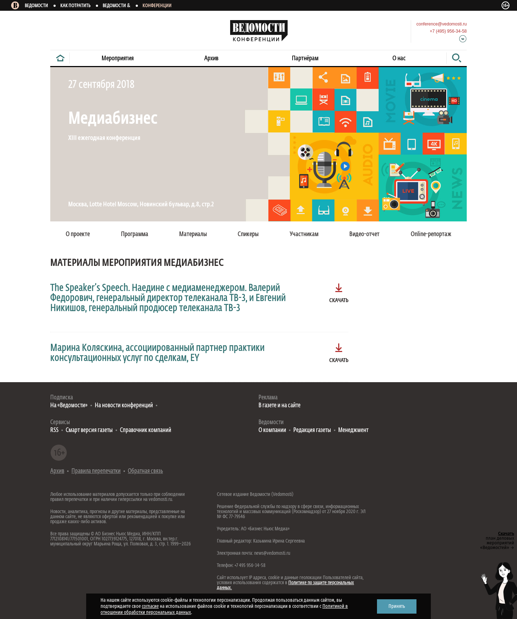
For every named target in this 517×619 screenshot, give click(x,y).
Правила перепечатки (96, 471)
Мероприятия (118, 58)
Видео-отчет (364, 234)
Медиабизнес (113, 119)
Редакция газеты (312, 430)
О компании (272, 430)
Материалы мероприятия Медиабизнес (137, 263)
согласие (150, 606)
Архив (211, 58)
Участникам (304, 234)
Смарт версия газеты (89, 430)
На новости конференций (124, 406)
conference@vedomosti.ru (441, 24)
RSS (54, 430)
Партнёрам (305, 58)
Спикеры (248, 234)
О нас (399, 58)
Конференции (157, 6)
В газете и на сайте (279, 406)
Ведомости (36, 6)
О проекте (78, 234)
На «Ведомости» (69, 406)
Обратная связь (145, 471)
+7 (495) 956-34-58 (448, 31)
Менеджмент (353, 430)
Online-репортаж (431, 234)
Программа (134, 234)
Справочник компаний (145, 430)
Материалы (193, 234)
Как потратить (75, 6)
